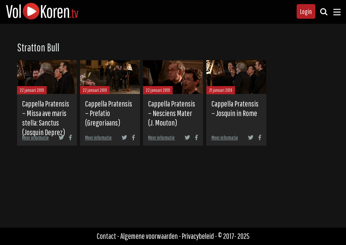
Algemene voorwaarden (149, 236)
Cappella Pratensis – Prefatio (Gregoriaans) (108, 113)
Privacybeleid (198, 236)
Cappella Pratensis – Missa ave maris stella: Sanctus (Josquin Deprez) (45, 118)
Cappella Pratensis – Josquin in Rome (234, 108)
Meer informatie (35, 137)
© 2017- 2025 (234, 236)
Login (306, 11)
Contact (106, 236)
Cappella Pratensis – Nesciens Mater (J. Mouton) (171, 113)
